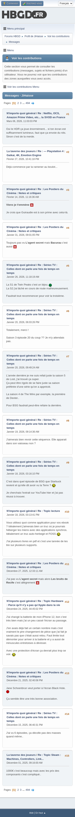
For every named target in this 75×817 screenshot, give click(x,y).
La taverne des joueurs (21, 151)
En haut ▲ (41, 813)
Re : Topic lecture (49, 510)
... (23, 103)
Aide (31, 813)
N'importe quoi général (21, 113)
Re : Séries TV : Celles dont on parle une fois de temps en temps (33, 268)
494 (28, 103)
